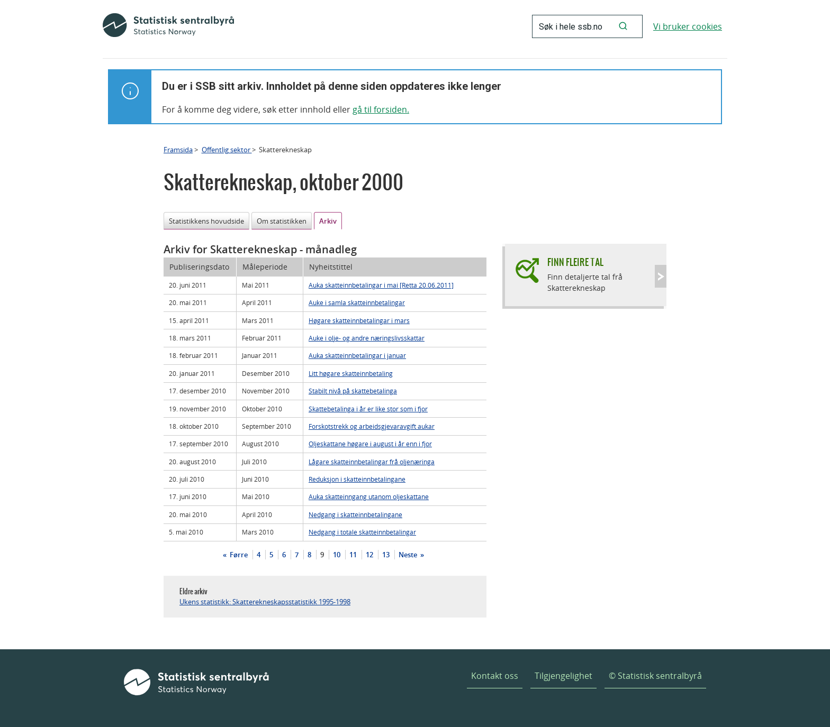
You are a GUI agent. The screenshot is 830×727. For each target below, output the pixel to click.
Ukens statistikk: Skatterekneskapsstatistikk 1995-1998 (264, 601)
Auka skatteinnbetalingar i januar (357, 355)
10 (336, 554)
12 (369, 554)
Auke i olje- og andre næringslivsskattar (367, 338)
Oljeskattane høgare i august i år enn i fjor (370, 443)
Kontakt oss (494, 676)
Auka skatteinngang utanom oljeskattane (369, 496)
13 (386, 554)
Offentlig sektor (227, 149)
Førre (238, 554)
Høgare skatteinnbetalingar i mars (359, 320)
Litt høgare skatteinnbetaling (351, 373)
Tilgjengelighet (563, 676)
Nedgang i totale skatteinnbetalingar (362, 532)
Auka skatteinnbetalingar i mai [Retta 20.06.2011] (381, 285)
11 (353, 554)
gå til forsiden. (381, 109)
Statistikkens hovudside (206, 221)
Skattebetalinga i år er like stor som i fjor (368, 408)
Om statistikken (281, 221)
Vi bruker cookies (687, 26)
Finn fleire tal (575, 262)
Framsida (178, 149)
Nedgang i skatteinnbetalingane (355, 514)
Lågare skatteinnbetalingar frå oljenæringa (372, 461)
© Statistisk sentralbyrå (655, 676)
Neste (409, 554)
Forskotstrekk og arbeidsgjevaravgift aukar (372, 426)
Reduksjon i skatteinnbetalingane (357, 479)
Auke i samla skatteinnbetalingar (357, 302)
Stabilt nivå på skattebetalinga (353, 390)
